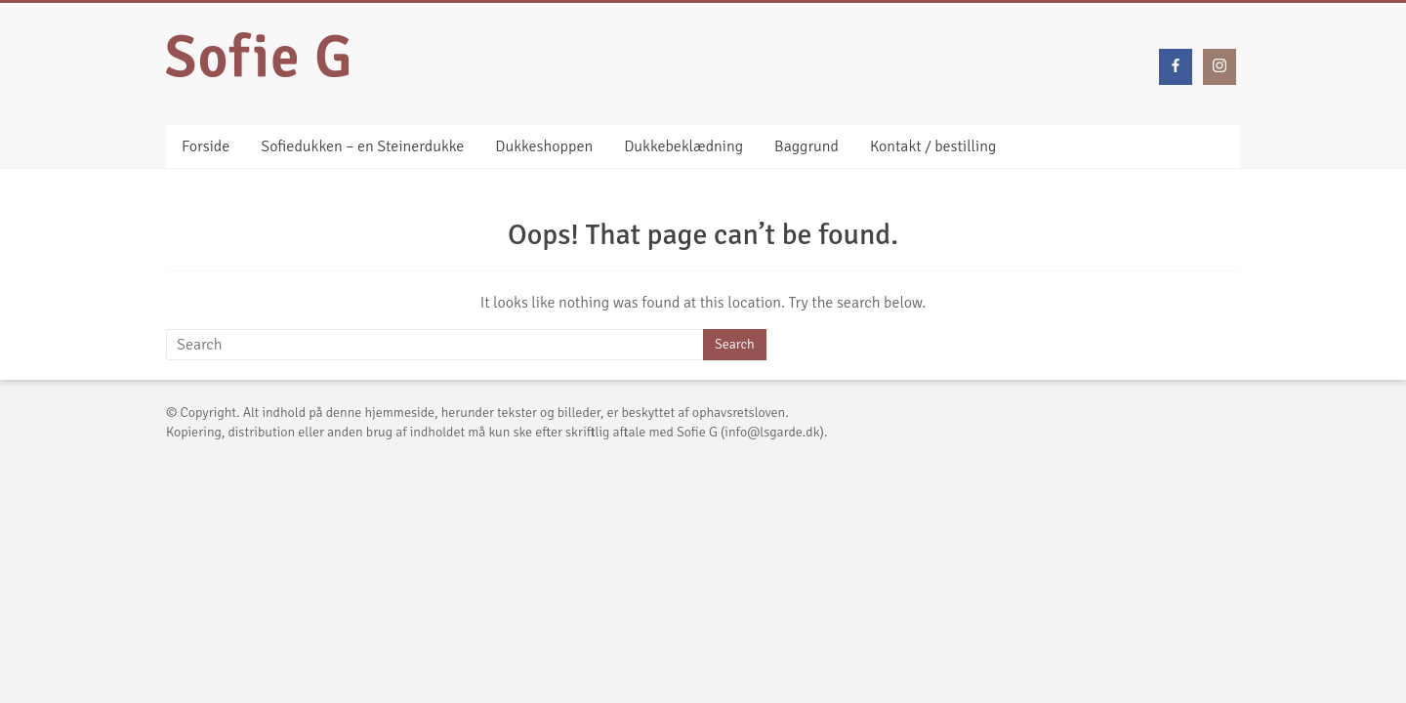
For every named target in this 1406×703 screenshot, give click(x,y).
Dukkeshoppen (544, 146)
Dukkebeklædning (683, 146)
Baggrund (806, 146)
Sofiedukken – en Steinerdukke (362, 146)
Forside (205, 146)
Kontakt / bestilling (933, 146)
